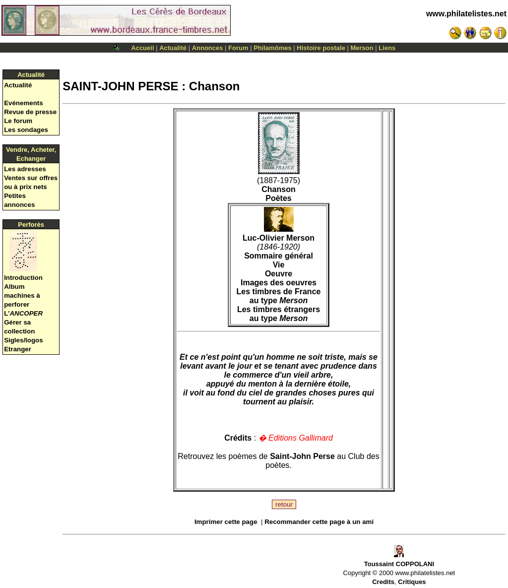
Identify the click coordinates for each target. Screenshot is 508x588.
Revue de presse (30, 112)
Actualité (173, 48)
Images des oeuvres (279, 282)
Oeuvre (278, 273)
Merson (362, 48)
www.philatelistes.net (466, 13)
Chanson (278, 189)
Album (14, 286)
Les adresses (25, 169)
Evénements (23, 103)
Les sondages (26, 129)
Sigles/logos (23, 340)
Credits (383, 582)
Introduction (23, 277)
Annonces (207, 48)
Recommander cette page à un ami (319, 521)
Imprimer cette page (225, 521)
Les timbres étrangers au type (278, 314)
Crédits (238, 438)
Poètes (278, 198)
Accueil (142, 48)
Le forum (18, 121)
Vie (279, 265)
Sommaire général (278, 256)
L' (23, 313)
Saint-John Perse (302, 456)
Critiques (412, 582)
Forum (238, 48)
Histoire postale (321, 48)
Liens (387, 48)
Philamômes (273, 48)
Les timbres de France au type (279, 296)
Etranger (17, 349)
